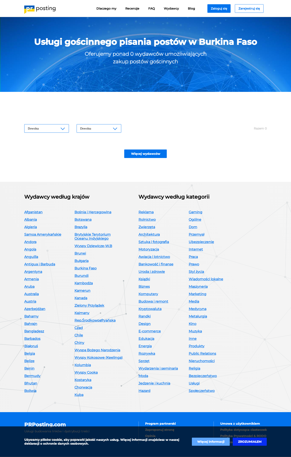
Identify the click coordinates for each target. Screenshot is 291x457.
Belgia (29, 354)
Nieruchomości (202, 361)
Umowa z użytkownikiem (240, 424)
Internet (196, 250)
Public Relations (202, 354)
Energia (145, 346)
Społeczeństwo (202, 391)
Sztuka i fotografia (153, 242)
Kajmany (81, 313)
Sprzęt (144, 361)
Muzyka (195, 331)
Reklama (146, 212)
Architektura (149, 235)
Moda (143, 376)
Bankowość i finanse (155, 264)
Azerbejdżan (34, 309)
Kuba (78, 395)
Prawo (194, 264)
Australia (31, 294)
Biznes (144, 287)
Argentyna (33, 272)
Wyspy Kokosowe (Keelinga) (98, 358)
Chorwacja (83, 388)
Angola (30, 250)
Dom (193, 227)
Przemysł (196, 235)
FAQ (151, 8)
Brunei (80, 254)
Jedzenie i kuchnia (154, 384)
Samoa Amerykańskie (42, 235)
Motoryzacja (148, 250)
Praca (193, 257)
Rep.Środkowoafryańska (95, 321)
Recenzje (132, 8)
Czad (78, 328)
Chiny (79, 343)
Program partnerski (160, 424)
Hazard (144, 391)
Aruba (29, 287)
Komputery (148, 294)
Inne (193, 339)
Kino (192, 324)
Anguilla (31, 257)
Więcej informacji (210, 442)
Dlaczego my (106, 8)
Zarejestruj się (249, 8)
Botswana (82, 220)
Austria (30, 302)
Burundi (81, 276)
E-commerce (149, 331)
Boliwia (30, 391)
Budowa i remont (153, 302)
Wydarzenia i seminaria (158, 369)
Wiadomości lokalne (206, 279)
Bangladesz (34, 331)
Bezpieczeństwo (203, 376)
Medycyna (197, 309)
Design (144, 324)
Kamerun (82, 291)
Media (194, 302)
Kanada (80, 298)
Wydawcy (171, 8)
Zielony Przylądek (89, 306)
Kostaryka (82, 380)
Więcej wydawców (145, 154)
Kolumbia (82, 365)
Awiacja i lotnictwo (154, 257)
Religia (194, 369)
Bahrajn (30, 324)
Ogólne (195, 220)
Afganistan (33, 212)
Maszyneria (198, 287)
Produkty (196, 346)
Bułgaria (81, 261)
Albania (30, 220)
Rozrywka (146, 354)
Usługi (194, 384)
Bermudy (32, 376)
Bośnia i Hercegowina (92, 212)
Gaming (195, 212)
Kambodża (83, 283)
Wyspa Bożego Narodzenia (97, 350)
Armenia (31, 279)
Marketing (197, 294)
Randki (144, 317)
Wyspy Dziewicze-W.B (93, 246)
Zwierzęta (146, 227)
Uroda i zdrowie (151, 272)
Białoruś (31, 346)
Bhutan (30, 384)
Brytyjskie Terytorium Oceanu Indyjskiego (92, 237)
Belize (29, 361)
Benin (29, 369)
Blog (191, 8)
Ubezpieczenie (201, 242)
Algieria (30, 227)
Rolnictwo (147, 220)
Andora (30, 242)
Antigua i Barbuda (39, 264)
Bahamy (31, 317)
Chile (78, 335)
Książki (144, 279)
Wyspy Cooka (86, 373)
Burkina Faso (85, 268)
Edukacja (146, 339)
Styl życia (196, 272)
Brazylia (80, 227)
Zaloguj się (219, 8)
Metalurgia (198, 317)
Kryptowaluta (149, 309)
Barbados (32, 339)
